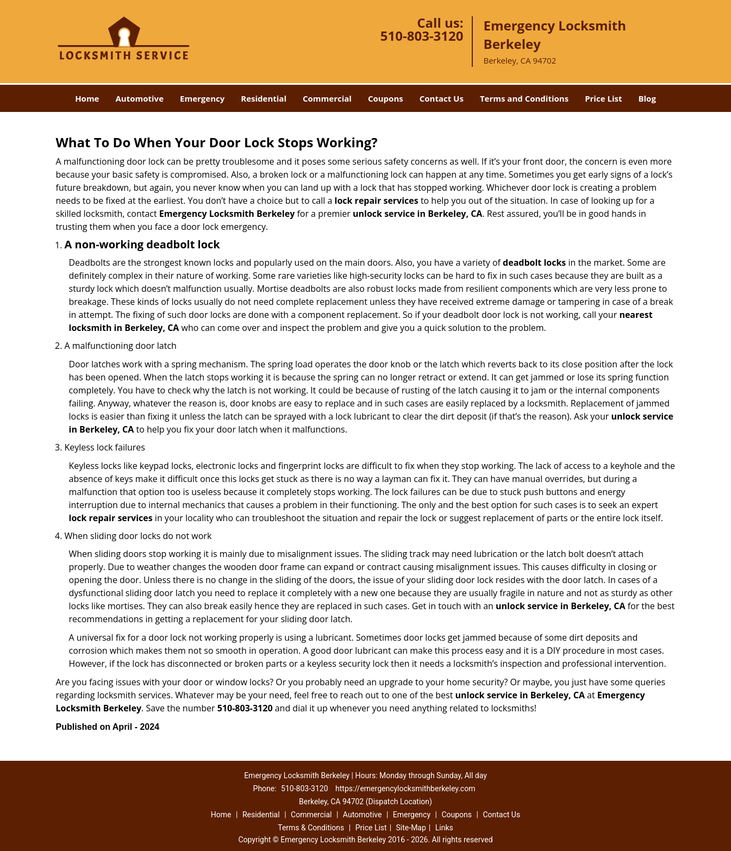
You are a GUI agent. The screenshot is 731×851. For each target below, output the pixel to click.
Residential (263, 98)
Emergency (202, 98)
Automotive (139, 98)
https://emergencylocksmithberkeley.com (405, 788)
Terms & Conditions (311, 827)
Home (87, 98)
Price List (603, 98)
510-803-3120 (422, 36)
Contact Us (442, 98)
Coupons (385, 98)
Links (444, 827)
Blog (646, 98)
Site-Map (411, 827)
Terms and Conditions (524, 98)
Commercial (327, 98)
